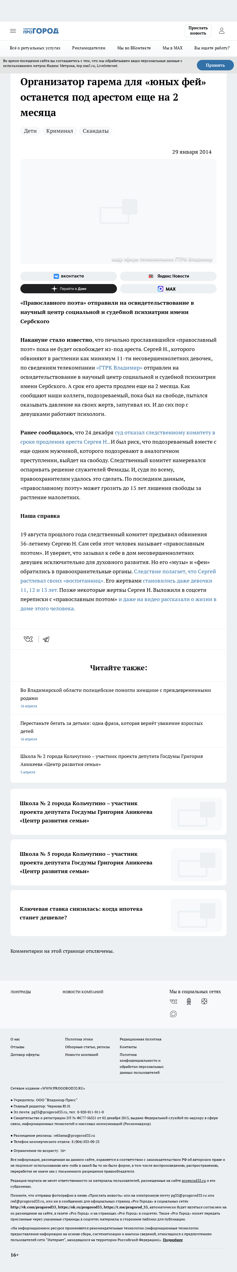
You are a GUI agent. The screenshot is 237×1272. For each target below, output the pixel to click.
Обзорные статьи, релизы (87, 1046)
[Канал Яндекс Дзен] (68, 288)
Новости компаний (81, 1054)
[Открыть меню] (13, 31)
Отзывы (17, 1046)
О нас (15, 1039)
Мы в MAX (173, 48)
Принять (215, 65)
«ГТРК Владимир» (119, 367)
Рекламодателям (89, 48)
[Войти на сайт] (221, 31)
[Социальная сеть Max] (168, 288)
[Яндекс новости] (168, 276)
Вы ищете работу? (212, 48)
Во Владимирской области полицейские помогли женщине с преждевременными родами (118, 698)
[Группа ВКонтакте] (68, 276)
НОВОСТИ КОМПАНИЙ (83, 992)
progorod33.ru (194, 1180)
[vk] (28, 639)
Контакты (128, 1046)
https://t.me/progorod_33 (126, 1207)
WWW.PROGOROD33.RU (62, 1088)
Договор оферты (25, 1054)
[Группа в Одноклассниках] (189, 1001)
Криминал (59, 130)
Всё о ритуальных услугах (35, 48)
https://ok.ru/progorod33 (80, 1207)
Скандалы (96, 130)
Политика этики (79, 1039)
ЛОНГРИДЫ (20, 992)
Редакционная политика (140, 1039)
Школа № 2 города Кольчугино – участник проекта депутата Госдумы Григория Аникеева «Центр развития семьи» (118, 764)
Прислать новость (198, 30)
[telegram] (48, 639)
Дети (30, 130)
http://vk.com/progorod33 (33, 1207)
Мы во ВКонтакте (134, 48)
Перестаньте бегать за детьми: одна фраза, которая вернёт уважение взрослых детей (118, 731)
